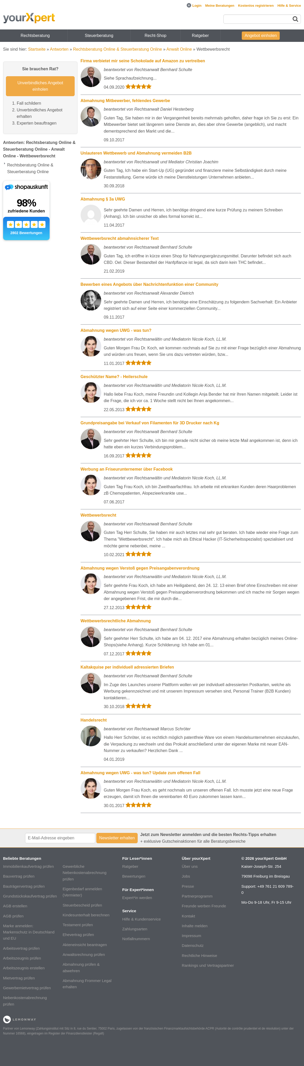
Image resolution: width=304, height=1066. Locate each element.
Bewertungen (133, 876)
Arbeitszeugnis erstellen (24, 968)
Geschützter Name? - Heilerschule (114, 376)
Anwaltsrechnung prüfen (84, 954)
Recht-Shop (156, 35)
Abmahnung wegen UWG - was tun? (116, 330)
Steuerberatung (99, 35)
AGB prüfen (13, 916)
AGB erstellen (15, 906)
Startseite (37, 49)
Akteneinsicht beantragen (85, 944)
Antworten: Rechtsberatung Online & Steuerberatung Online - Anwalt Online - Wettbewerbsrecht (39, 149)
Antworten (59, 49)
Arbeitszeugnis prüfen (22, 958)
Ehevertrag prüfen (78, 934)
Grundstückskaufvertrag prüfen (30, 896)
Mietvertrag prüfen (19, 978)
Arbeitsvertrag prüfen (21, 948)
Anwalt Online (179, 49)
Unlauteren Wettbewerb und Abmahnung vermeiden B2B (136, 153)
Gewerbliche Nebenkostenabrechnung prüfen (84, 872)
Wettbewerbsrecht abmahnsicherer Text (120, 238)
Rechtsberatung (35, 35)
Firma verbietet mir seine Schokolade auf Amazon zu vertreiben (143, 61)
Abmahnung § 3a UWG (103, 199)
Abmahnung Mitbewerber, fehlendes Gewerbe (125, 100)
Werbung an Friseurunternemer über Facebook (127, 469)
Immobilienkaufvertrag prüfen (28, 866)
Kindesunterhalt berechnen (86, 915)
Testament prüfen (78, 925)
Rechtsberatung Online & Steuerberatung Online (117, 49)
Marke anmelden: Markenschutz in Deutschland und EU (28, 932)
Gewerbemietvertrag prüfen (27, 988)
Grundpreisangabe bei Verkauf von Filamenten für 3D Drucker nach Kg (150, 423)
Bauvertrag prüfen (19, 876)
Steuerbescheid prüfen (82, 905)
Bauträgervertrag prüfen (24, 886)
